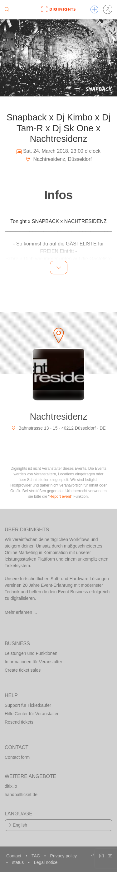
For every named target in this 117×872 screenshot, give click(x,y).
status (18, 862)
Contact (14, 855)
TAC (36, 855)
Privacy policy (63, 855)
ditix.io (11, 786)
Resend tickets (19, 722)
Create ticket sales (23, 670)
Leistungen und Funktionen (31, 653)
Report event (60, 496)
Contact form (17, 757)
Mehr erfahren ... (21, 612)
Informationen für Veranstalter (33, 661)
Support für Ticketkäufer (28, 705)
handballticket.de (21, 794)
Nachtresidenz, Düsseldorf (58, 159)
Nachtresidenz (58, 417)
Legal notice (46, 862)
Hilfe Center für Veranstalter (32, 713)
